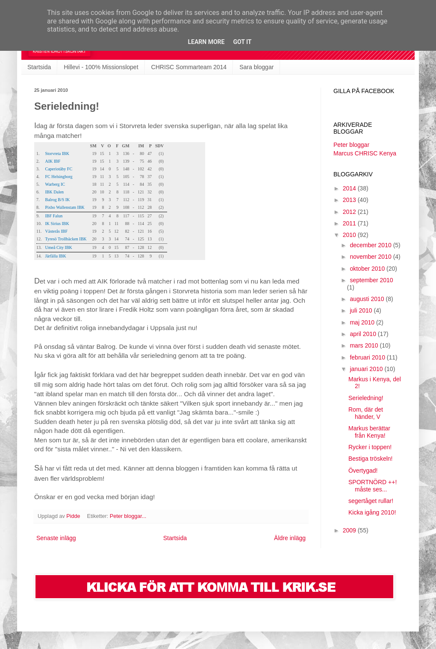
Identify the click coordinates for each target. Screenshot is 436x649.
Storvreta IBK (57, 153)
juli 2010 (362, 310)
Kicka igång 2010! (372, 512)
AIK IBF (53, 161)
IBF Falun (54, 215)
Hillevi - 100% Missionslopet (101, 67)
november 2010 (371, 256)
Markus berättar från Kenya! (369, 432)
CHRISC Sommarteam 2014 (189, 67)
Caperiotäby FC (59, 169)
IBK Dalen (54, 192)
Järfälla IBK (55, 256)
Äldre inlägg (290, 538)
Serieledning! (365, 398)
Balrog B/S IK (57, 199)
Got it (242, 41)
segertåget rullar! (370, 500)
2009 (350, 530)
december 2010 (371, 245)
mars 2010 (365, 345)
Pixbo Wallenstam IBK (65, 207)
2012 (350, 211)
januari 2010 (367, 368)
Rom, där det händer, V (365, 413)
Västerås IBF (56, 231)
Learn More (206, 41)
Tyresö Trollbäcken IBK (66, 239)
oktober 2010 (368, 268)
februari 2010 (368, 357)
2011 (350, 223)
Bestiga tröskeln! (370, 458)
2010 (350, 234)
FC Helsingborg (59, 176)
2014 (350, 188)
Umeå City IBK (58, 247)
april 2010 (363, 333)
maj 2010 (363, 322)
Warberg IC (55, 184)
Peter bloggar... (128, 516)
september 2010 (371, 280)
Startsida (39, 67)
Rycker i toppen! (370, 447)
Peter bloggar (351, 144)
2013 (350, 199)
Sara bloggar (256, 67)
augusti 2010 (368, 298)
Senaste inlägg (56, 538)
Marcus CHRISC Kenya (364, 153)
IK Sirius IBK (57, 223)
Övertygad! (362, 470)
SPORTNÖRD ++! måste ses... (372, 486)
